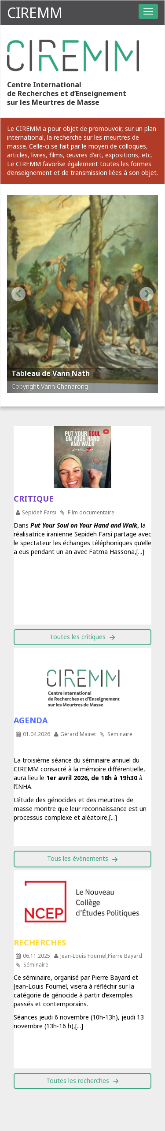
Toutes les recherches (77, 1080)
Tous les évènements (77, 858)
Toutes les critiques (78, 636)
